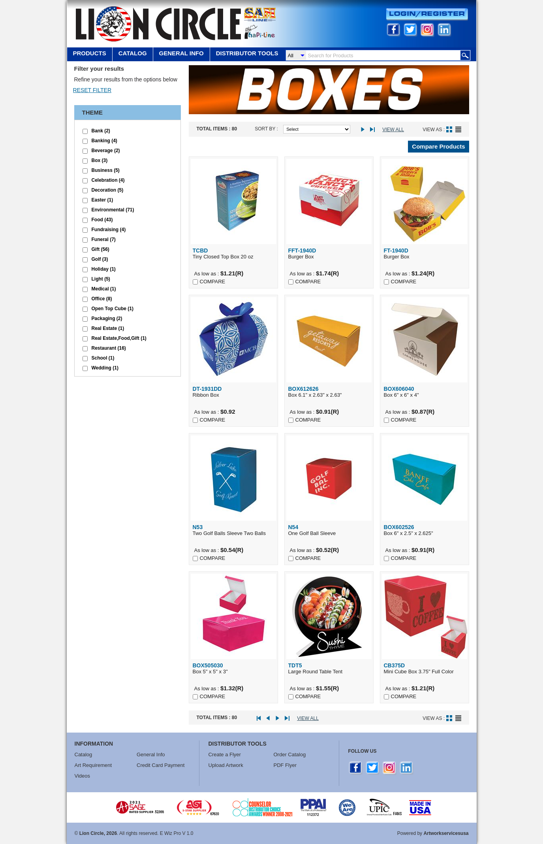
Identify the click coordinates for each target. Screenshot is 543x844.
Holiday (104, 269)
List (458, 129)
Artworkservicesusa (445, 833)
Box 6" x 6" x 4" (424, 392)
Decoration (108, 190)
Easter (102, 200)
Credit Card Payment (160, 765)
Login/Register (427, 14)
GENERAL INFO (181, 53)
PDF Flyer (285, 765)
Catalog (132, 53)
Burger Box (329, 253)
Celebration (108, 180)
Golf (100, 259)
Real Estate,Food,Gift (119, 338)
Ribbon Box (233, 392)
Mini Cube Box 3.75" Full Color (424, 668)
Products (89, 53)
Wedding (105, 368)
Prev (270, 719)
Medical (104, 289)
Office (102, 298)
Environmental (113, 210)
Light (101, 279)
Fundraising (109, 229)
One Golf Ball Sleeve (329, 530)
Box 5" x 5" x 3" (233, 668)
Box (100, 160)
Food (102, 219)
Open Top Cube (112, 308)
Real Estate (108, 328)
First (261, 719)
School (103, 358)
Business (106, 170)
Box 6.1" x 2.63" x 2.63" (329, 392)
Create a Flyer (225, 754)
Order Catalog (290, 754)
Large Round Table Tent (329, 668)
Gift (100, 249)
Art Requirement (93, 765)
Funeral (104, 239)
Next (364, 130)
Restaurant (109, 348)
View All (393, 129)
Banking (104, 140)
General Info (151, 754)
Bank (101, 131)
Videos (82, 776)
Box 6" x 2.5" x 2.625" (424, 530)
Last (373, 130)
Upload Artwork (226, 765)
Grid (449, 129)
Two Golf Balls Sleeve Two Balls (233, 530)
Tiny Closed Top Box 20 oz (233, 253)
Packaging (107, 318)
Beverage (106, 150)
